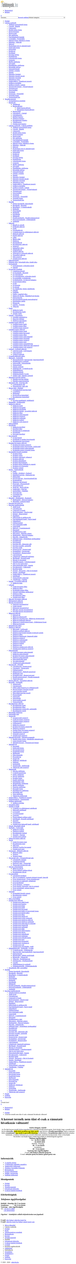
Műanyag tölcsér (18, 868)
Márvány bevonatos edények (18, 599)
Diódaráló (16, 209)
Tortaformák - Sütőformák (21, 766)
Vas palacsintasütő (18, 661)
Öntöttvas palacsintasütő (20, 657)
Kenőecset (12, 51)
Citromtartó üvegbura (19, 875)
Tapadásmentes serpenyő (20, 732)
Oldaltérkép (8, 1248)
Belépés (7, 1109)
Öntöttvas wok (17, 645)
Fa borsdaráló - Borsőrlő (20, 273)
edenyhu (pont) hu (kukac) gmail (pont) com (20, 1222)
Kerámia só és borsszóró (20, 466)
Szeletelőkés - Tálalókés (20, 491)
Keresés (7, 1185)
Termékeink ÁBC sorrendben (18, 968)
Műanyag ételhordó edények (22, 620)
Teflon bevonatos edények (17, 838)
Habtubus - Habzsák (15, 42)
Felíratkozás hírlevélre (12, 1189)
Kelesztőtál (12, 49)
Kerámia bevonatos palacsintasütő (23, 656)
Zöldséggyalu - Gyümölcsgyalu (23, 368)
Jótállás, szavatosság (11, 1173)
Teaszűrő (15, 821)
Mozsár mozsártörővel (16, 602)
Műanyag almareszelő (20, 617)
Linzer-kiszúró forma (19, 741)
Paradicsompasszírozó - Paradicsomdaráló (26, 677)
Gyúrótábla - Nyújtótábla (17, 39)
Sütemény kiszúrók (15, 78)
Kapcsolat (8, 1097)
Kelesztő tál (16, 615)
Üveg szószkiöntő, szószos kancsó (23, 888)
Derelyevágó (13, 33)
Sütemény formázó (15, 74)
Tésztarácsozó (13, 88)
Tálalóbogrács (17, 122)
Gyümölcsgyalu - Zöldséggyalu (23, 950)
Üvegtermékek (13, 874)
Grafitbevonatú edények (16, 322)
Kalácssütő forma (14, 47)
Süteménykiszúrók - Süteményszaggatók (21, 737)
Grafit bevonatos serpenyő (21, 719)
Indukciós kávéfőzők (19, 409)
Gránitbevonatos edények (17, 329)
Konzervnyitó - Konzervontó (22, 549)
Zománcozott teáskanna (20, 936)
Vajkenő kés (16, 496)
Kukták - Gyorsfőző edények (18, 581)
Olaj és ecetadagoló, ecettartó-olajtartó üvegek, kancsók (30, 877)
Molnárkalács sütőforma (20, 783)
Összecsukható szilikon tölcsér (22, 870)
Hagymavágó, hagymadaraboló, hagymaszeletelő (28, 952)
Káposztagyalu (17, 297)
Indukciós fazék (18, 310)
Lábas (14, 237)
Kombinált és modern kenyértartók (24, 439)
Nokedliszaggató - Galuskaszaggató (24, 562)
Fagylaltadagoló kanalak (16, 37)
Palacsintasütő (13, 650)
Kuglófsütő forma (18, 751)
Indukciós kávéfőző (19, 427)
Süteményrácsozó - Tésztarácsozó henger (26, 743)
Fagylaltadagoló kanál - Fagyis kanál (24, 519)
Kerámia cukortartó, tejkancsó (22, 457)
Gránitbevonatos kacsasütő (21, 333)
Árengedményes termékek (17, 101)
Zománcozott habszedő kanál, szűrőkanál (26, 824)
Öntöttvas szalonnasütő (20, 640)
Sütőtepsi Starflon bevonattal (22, 847)
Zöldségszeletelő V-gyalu (21, 374)
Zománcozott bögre (19, 906)
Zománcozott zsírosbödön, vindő (23, 946)
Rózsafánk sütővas (15, 67)
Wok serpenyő (17, 257)
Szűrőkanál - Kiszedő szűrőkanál (23, 819)
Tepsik (11, 840)
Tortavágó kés (17, 493)
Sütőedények (13, 744)
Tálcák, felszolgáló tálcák (17, 826)
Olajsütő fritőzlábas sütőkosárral (23, 592)
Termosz (15, 854)
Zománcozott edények (20, 258)
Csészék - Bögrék (14, 26)
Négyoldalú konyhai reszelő (21, 693)
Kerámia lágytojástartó (20, 462)
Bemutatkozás (9, 1170)
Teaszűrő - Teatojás (19, 835)
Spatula (11, 72)
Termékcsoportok (10, 99)
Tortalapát (12, 92)
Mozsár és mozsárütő (19, 560)
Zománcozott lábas (19, 597)
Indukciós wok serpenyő (20, 422)
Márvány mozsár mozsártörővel (23, 610)
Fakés (14, 471)
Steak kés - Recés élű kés (21, 487)
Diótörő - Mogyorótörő (20, 514)
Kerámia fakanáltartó (19, 461)
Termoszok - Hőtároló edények (18, 851)
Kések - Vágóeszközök (16, 469)
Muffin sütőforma (14, 62)
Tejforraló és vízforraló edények (23, 253)
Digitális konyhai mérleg (20, 379)
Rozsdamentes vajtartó (20, 895)
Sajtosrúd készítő (14, 69)
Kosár (7, 1230)
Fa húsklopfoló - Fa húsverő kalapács (24, 280)
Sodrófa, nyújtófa (14, 71)
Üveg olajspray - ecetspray (21, 884)
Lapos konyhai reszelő (20, 691)
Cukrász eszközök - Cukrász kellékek (20, 125)
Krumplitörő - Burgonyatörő (22, 553)
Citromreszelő (17, 686)
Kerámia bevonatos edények (18, 443)
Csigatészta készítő (19, 271)
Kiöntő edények (18, 235)
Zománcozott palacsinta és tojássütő (24, 923)
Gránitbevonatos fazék (20, 331)
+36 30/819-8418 (9, 1210)
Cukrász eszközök (10, 23)
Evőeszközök (13, 264)
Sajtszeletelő (17, 698)
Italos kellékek (13, 423)
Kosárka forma (17, 778)
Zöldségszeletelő (18, 372)
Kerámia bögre (17, 453)
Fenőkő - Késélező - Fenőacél (22, 473)
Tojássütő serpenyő (19, 734)
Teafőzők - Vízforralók (16, 828)
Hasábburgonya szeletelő (20, 361)
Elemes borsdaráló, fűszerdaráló (23, 203)
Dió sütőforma (13, 35)
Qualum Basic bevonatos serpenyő (24, 730)
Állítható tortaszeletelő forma (18, 24)
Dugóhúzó (16, 516)
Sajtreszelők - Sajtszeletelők (21, 363)
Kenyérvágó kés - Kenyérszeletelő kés (25, 478)
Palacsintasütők (18, 755)
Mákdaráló (16, 216)
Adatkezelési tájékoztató (12, 1166)
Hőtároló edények (18, 234)
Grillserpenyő (17, 723)
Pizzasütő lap (17, 757)
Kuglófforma (13, 56)
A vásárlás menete (10, 1163)
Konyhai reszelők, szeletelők (22, 546)
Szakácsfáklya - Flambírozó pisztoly (20, 81)
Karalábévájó (17, 540)
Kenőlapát (12, 53)
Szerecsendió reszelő (19, 700)
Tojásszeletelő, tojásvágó (20, 578)
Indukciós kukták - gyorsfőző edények (25, 411)
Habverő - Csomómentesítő (21, 528)
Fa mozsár (16, 287)
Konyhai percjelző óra (16, 503)
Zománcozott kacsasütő (20, 909)
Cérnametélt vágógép (19, 860)
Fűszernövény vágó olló (20, 386)
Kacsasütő (16, 746)
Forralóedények (18, 230)
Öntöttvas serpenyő (19, 638)
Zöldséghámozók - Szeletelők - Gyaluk (21, 948)
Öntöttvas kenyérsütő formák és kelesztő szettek (28, 633)
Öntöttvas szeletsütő (19, 641)
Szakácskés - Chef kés (20, 489)
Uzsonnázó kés (17, 494)
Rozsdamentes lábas (19, 595)
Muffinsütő (16, 753)
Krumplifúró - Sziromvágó (21, 551)
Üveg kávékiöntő (18, 883)
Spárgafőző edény (18, 248)
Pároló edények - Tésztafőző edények (20, 680)
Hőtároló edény (17, 852)
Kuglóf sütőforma (18, 780)
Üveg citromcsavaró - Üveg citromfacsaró (26, 879)
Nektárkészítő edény (15, 625)
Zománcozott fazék (19, 907)
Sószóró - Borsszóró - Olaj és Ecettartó (25, 571)
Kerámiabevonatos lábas (20, 590)
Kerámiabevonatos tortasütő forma (24, 450)
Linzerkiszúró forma (15, 58)
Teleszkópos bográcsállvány (25, 110)
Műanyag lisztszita (19, 624)
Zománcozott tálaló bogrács (21, 930)
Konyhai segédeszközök (16, 505)
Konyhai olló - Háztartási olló (22, 544)
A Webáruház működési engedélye (16, 1164)
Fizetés (7, 1094)
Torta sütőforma (18, 794)
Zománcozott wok (18, 945)
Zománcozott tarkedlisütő (21, 934)
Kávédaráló (16, 214)
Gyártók (7, 1245)
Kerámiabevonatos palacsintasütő (23, 448)
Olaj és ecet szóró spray (20, 563)
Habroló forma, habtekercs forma (19, 40)
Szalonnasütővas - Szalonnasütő (19, 799)
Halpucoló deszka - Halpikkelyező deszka (26, 296)
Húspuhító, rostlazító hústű (21, 501)
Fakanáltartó (17, 521)
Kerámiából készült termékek (18, 452)
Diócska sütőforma (19, 771)
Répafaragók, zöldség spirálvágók (23, 955)
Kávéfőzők (12, 425)
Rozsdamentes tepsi (19, 844)
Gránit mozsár (17, 606)
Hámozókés (16, 477)
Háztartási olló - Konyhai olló (18, 383)
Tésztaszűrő (16, 822)
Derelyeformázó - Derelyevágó (22, 512)
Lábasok (11, 585)
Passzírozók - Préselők (16, 664)
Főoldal (7, 21)
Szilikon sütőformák (15, 801)
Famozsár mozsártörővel (20, 604)
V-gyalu (15, 962)
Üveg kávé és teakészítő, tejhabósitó (24, 881)
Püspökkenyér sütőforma (20, 790)
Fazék (14, 228)
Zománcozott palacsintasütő (21, 663)
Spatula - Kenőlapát (19, 572)
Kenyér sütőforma (18, 776)
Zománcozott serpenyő (20, 735)
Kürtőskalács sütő (18, 782)
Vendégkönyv (9, 1253)
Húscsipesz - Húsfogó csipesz (22, 533)
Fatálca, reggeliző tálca (20, 294)
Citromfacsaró (17, 508)
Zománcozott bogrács (19, 124)
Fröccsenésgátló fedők (20, 524)
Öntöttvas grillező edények (21, 631)
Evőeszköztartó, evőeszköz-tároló (23, 266)
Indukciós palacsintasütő (20, 414)
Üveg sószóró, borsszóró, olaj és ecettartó (26, 886)
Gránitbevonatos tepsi (20, 342)
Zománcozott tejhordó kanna (22, 938)
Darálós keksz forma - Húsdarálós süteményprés (28, 739)
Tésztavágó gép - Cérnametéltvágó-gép (21, 858)
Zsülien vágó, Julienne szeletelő (23, 375)
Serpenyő (16, 246)
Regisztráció (9, 1107)
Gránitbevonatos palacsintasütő (22, 336)
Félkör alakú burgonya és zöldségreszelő (25, 688)
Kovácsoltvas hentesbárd (20, 395)
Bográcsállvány (18, 106)
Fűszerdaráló (17, 211)
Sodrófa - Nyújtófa (19, 305)
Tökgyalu (16, 306)
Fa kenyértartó (17, 438)
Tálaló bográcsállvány (24, 108)
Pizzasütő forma (18, 789)
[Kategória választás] (47, 18)
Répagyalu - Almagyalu (20, 957)
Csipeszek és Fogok (19, 510)
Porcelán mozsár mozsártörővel (23, 611)
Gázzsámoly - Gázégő (20, 113)
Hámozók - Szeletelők (16, 358)
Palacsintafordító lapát (20, 659)
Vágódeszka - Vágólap (20, 579)
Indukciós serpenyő (19, 416)
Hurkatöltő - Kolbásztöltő (17, 402)
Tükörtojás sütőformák (20, 796)
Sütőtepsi (16, 762)
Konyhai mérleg (14, 55)
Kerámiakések (17, 480)
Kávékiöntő (16, 432)
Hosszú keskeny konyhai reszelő (23, 689)
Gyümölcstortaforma (19, 773)
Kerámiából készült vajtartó (21, 893)
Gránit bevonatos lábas (20, 586)
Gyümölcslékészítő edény (17, 356)
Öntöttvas (16, 241)
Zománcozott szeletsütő (20, 927)
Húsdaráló (16, 212)
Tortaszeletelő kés (14, 97)
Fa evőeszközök (18, 274)
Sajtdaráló (16, 221)
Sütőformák (12, 769)
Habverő (11, 44)
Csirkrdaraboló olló (19, 384)
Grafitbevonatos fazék (20, 324)
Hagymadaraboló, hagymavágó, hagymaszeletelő (28, 360)
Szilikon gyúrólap (18, 803)
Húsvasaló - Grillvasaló (20, 629)
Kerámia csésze (18, 455)
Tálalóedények (17, 250)
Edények (11, 223)
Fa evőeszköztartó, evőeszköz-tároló (24, 276)
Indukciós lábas (18, 413)
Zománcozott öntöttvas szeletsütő (23, 922)
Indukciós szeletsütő (19, 418)
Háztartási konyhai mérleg (17, 377)
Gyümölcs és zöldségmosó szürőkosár (25, 808)
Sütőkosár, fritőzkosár (20, 760)
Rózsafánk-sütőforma (15, 712)
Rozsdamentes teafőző (20, 833)
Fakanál (15, 267)
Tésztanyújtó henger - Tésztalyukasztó (21, 86)
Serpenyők (12, 716)
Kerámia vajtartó (18, 468)
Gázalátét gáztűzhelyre (20, 317)
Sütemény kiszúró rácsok (17, 76)
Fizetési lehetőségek (11, 1171)
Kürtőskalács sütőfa (19, 301)
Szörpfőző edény (14, 805)
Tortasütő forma (14, 95)
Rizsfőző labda (17, 569)
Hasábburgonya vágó (19, 532)
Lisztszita (12, 60)
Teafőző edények (18, 251)
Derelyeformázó (14, 32)
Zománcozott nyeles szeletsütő (22, 918)
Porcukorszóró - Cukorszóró (22, 567)
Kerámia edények (18, 459)
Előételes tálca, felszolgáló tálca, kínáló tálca (23, 262)
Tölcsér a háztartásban (16, 867)
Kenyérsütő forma (18, 750)
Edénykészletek (14, 260)
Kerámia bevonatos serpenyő (22, 445)
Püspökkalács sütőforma (16, 65)
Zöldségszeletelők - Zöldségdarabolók (25, 966)
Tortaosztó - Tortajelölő (16, 94)
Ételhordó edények (19, 227)
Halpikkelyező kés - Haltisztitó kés (24, 475)
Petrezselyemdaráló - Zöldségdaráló (24, 219)
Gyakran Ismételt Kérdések (13, 1190)
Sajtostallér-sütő (14, 714)
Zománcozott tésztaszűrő (20, 941)
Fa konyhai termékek (15, 269)
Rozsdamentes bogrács (20, 120)
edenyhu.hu (15, 1262)
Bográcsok (12, 102)
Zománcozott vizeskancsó (21, 943)
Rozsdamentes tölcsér (19, 872)
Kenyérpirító (17, 542)
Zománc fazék (17, 313)
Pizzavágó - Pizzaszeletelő (21, 484)
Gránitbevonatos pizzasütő (21, 338)
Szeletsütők (16, 764)
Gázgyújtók (16, 526)
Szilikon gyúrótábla (15, 83)
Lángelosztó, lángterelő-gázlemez (23, 556)
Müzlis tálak (17, 239)
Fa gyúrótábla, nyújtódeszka (22, 278)
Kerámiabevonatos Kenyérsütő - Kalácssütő (26, 446)
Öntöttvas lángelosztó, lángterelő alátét (25, 636)
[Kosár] (1, 1100)
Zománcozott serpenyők (20, 925)
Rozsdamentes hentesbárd (21, 397)
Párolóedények (17, 243)
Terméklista (8, 1252)
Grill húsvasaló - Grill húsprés (22, 351)
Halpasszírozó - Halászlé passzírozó (24, 672)
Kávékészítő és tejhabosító (21, 430)
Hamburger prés (18, 673)
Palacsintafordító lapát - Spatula (23, 565)
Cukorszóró (12, 28)
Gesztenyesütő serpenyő (20, 718)
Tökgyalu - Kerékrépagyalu (21, 959)
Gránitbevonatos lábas (20, 335)
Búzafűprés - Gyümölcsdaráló (22, 207)
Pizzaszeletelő (17, 695)
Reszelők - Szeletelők (15, 682)
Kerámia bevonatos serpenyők (22, 727)
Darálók (11, 202)
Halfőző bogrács (18, 117)
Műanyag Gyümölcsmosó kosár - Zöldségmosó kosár (30, 622)
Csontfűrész (16, 391)
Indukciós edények (15, 404)
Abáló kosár (16, 507)
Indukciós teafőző (18, 420)
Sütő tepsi (16, 845)
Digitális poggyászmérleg (21, 381)
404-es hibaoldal (10, 1225)
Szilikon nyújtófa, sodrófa (17, 85)
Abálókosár (16, 104)
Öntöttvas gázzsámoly (20, 321)
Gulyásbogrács (17, 115)
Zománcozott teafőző (19, 836)
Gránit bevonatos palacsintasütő (23, 652)
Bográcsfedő (17, 111)
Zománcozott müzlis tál (20, 916)
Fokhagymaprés (18, 670)
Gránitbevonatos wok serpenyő (22, 347)
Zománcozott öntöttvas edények (23, 920)
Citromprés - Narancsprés (21, 668)
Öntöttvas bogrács (18, 118)
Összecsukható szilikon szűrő (22, 817)
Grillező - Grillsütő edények (18, 349)
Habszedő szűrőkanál (19, 810)
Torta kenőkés (13, 90)
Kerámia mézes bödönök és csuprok (24, 464)
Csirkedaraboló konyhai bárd (22, 390)
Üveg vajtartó (17, 890)
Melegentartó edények (16, 601)
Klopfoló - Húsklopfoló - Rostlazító (20, 498)
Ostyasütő (12, 63)
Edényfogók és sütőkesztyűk (22, 517)
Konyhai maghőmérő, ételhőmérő (23, 400)
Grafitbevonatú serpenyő (20, 328)
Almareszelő (17, 684)
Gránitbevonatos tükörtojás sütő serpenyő (26, 345)
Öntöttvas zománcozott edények (23, 647)
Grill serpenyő (17, 352)
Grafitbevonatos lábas (20, 326)
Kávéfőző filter (17, 429)
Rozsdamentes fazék (19, 312)
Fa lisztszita (16, 285)
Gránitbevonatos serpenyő (21, 340)
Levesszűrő (16, 812)
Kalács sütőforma (18, 774)
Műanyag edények (14, 613)
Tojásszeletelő (17, 365)
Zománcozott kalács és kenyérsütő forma (26, 911)
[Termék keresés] (9, 18)
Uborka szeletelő (18, 367)
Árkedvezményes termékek (17, 993)
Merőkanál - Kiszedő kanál (21, 558)
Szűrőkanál (16, 576)
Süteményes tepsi (14, 79)
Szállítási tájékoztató (11, 1175)
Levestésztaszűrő (18, 813)
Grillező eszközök (18, 354)
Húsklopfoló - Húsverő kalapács (23, 500)
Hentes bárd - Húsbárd (16, 388)
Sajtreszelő (16, 696)
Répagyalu (16, 303)
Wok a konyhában (14, 899)
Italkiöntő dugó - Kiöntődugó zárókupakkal (26, 539)
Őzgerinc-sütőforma (19, 787)
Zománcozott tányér (19, 932)
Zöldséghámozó (18, 370)
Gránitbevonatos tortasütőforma (23, 344)
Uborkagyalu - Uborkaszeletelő (23, 961)
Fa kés (15, 283)
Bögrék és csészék (18, 225)
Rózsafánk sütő (17, 792)
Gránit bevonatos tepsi (20, 842)
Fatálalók (16, 292)
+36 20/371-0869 (9, 1209)
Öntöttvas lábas (17, 594)
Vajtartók (12, 891)
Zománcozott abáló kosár (21, 902)
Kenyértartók (13, 436)
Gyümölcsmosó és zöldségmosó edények (26, 232)
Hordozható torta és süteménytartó (20, 46)
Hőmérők (12, 399)
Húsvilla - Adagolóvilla (20, 537)
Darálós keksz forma (15, 30)
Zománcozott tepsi (18, 849)
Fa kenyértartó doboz (19, 282)
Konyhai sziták (17, 547)
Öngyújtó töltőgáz (18, 319)
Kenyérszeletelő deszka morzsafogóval (25, 299)
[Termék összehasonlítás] (1, 15)
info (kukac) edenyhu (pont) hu (16, 1220)
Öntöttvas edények (15, 627)
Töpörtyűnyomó (18, 679)
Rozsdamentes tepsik (19, 711)
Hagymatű (16, 530)
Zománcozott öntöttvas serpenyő (23, 649)
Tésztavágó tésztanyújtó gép (22, 865)
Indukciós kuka (17, 583)
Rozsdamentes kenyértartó (21, 441)
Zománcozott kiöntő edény (21, 913)
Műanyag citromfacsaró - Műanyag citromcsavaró (28, 618)
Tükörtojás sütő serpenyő (21, 767)
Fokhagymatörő (18, 523)
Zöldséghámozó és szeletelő (21, 964)
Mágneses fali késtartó (20, 482)
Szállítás (7, 1095)
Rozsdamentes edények (20, 244)
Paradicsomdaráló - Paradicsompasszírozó (26, 218)
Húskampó (16, 393)
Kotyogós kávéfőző (19, 434)
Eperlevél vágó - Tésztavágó (22, 863)
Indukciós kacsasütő (19, 407)
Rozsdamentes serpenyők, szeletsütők (25, 709)
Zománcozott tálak (19, 929)
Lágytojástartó (17, 555)
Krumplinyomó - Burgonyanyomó (23, 675)
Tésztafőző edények (19, 255)
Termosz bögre (17, 856)
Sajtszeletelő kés (18, 485)
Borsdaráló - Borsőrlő (20, 205)
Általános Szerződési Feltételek (15, 1168)
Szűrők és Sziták (14, 806)
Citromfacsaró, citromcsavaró (22, 666)
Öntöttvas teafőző (18, 643)
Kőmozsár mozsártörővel (21, 608)
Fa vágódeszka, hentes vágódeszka (24, 289)
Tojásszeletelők (17, 702)
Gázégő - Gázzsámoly (16, 315)
